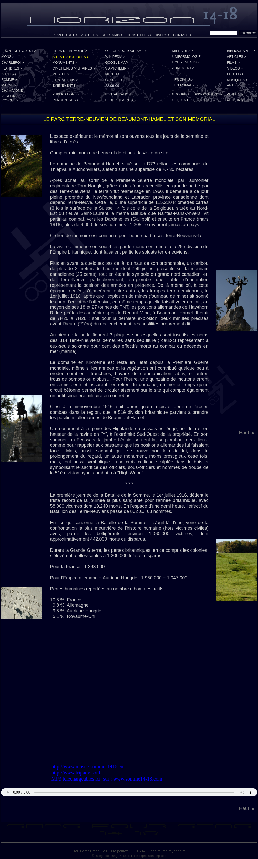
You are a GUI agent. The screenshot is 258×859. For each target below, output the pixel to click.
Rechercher (248, 32)
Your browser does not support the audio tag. (129, 792)
